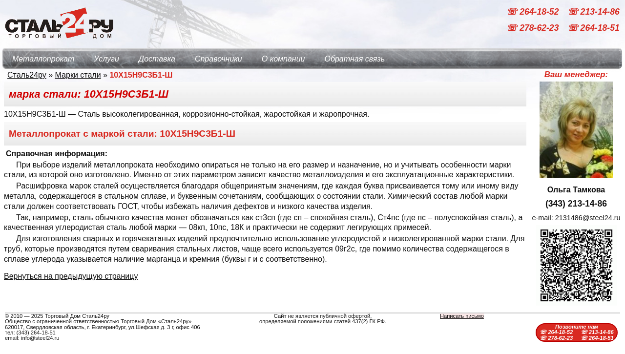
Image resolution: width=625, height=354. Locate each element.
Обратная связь (354, 59)
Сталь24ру (26, 75)
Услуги (106, 59)
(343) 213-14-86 (576, 203)
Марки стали (78, 75)
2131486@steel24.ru (588, 218)
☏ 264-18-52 (533, 12)
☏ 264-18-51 (593, 28)
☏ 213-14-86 (593, 12)
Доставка (157, 59)
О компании (283, 59)
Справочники (218, 59)
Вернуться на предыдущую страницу (71, 276)
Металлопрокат (43, 59)
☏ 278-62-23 (533, 28)
